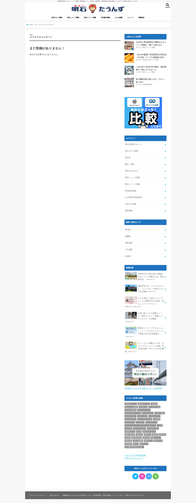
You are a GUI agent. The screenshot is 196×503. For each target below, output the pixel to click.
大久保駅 (128, 249)
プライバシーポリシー (38, 495)
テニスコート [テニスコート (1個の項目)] (129, 422)
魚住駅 (128, 256)
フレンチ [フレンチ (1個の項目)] (128, 428)
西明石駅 (128, 243)
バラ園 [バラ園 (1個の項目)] (159, 425)
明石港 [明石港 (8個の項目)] (127, 437)
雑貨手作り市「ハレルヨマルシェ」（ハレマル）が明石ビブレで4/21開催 (144, 288)
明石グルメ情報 (57, 17)
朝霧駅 (128, 236)
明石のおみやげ (131, 171)
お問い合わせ (54, 495)
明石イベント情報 (90, 17)
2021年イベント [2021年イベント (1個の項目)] (143, 403)
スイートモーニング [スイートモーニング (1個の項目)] (144, 419)
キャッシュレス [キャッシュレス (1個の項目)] (147, 413)
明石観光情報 (105, 17)
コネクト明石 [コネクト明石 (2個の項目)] (159, 413)
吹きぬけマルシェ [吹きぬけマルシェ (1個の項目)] (149, 431)
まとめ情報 (118, 17)
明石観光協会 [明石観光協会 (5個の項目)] (136, 437)
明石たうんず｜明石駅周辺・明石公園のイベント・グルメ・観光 (105, 495)
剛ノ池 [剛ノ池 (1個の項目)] (138, 431)
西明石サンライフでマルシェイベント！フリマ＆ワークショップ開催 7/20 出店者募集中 (144, 332)
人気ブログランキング (133, 458)
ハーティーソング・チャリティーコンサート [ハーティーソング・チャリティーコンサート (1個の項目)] (140, 425)
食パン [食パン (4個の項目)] (135, 443)
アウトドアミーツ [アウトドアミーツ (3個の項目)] (144, 410)
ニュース (130, 17)
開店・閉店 (129, 164)
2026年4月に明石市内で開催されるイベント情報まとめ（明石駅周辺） (144, 276)
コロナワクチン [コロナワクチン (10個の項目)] (130, 416)
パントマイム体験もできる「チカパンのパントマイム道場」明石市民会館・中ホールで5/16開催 (144, 347)
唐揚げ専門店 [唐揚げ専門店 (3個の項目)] (129, 434)
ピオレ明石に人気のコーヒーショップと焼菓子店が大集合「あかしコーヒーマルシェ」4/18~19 (144, 302)
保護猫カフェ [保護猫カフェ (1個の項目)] (129, 431)
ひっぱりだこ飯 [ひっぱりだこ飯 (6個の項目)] (154, 406)
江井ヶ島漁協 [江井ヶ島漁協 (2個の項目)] (137, 440)
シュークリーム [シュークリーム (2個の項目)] (130, 419)
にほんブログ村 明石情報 (135, 455)
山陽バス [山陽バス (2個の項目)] (148, 434)
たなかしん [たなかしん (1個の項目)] (143, 406)
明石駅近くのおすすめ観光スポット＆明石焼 (143, 388)
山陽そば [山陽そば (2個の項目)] (139, 434)
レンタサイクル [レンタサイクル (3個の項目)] (153, 428)
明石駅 (128, 229)
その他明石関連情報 (133, 197)
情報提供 (141, 17)
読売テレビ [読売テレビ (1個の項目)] (158, 440)
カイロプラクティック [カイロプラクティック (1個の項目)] (132, 413)
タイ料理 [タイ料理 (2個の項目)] (157, 419)
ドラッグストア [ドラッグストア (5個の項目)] (151, 422)
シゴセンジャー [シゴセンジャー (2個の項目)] (154, 416)
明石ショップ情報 (73, 17)
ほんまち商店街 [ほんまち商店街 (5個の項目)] (130, 410)
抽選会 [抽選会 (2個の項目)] (155, 434)
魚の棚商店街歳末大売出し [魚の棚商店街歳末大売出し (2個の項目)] (134, 447)
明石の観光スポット (133, 144)
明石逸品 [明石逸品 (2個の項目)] (146, 437)
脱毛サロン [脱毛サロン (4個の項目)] (148, 440)
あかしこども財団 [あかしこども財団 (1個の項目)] (131, 406)
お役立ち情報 (130, 204)
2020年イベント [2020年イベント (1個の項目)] (130, 403)
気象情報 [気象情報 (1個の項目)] (128, 440)
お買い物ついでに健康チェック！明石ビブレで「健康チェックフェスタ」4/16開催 (144, 317)
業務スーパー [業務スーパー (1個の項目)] (155, 437)
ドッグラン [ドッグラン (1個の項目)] (140, 422)
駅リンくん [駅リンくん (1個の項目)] (144, 443)
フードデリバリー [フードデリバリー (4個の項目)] (139, 428)
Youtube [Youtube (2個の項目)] (154, 403)
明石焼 (145, 60)
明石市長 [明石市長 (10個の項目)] (162, 434)
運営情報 (128, 210)
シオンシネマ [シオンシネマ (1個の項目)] (142, 416)
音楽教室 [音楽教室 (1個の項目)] (128, 443)
